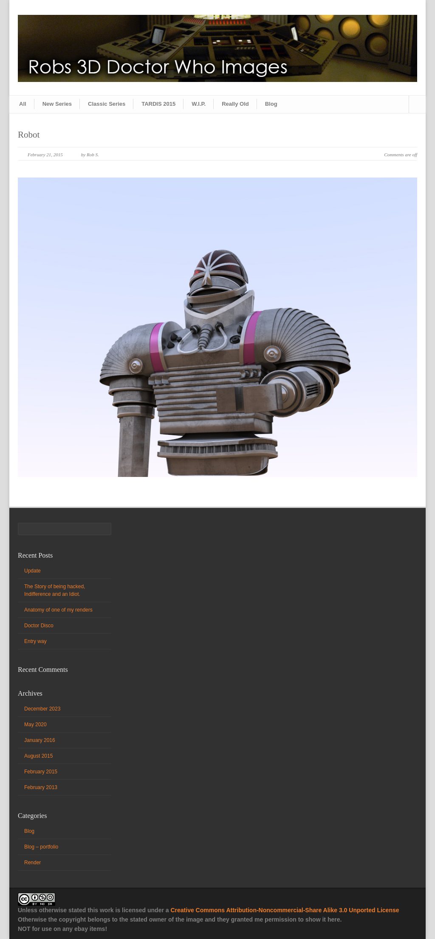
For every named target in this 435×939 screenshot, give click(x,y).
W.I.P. (199, 104)
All (22, 104)
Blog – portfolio (41, 847)
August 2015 (38, 756)
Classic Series (106, 104)
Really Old (235, 104)
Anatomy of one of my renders (58, 610)
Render (32, 863)
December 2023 (42, 709)
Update (32, 571)
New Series (57, 104)
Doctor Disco (39, 626)
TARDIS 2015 (158, 104)
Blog (271, 104)
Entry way (35, 641)
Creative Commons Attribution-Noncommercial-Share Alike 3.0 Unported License (284, 910)
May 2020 (35, 725)
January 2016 (39, 740)
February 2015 (40, 772)
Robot (29, 135)
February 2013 (40, 787)
